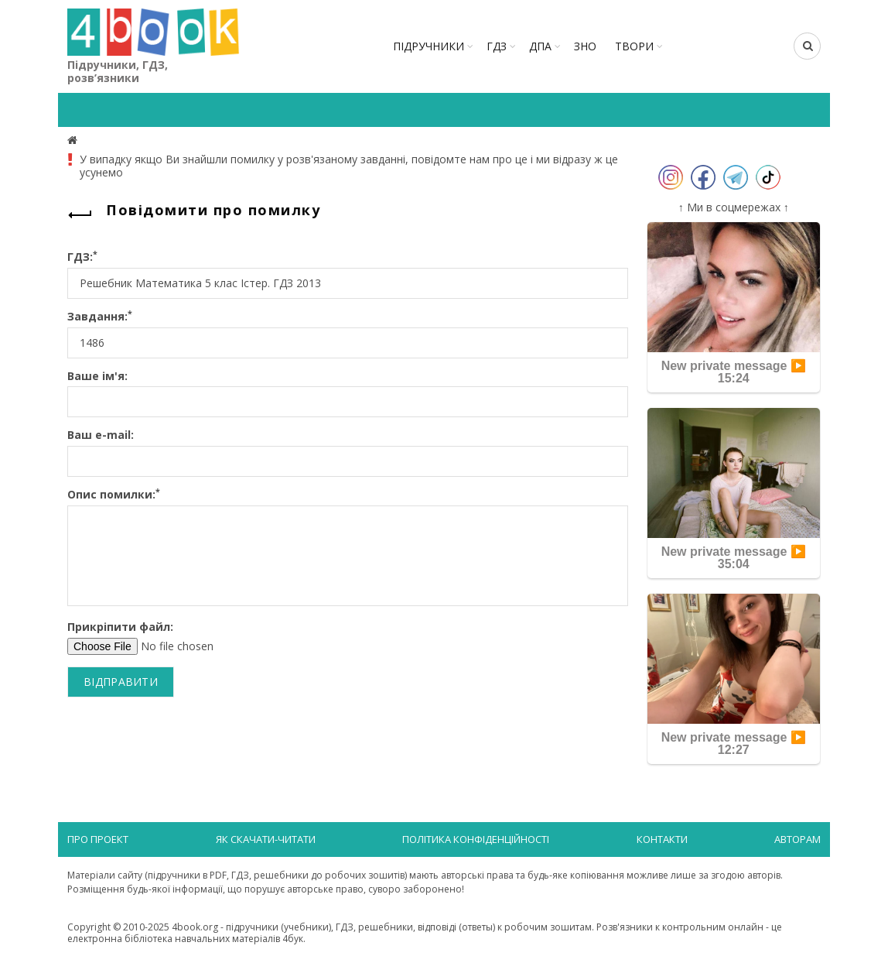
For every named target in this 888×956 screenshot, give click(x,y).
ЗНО (585, 46)
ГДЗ (497, 46)
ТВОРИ (634, 46)
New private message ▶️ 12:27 (733, 743)
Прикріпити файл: (120, 627)
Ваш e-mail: (100, 435)
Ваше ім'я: (97, 376)
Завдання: (99, 317)
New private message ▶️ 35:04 (733, 558)
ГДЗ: (82, 257)
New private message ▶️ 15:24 (733, 372)
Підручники (428, 46)
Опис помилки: (113, 495)
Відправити (121, 681)
